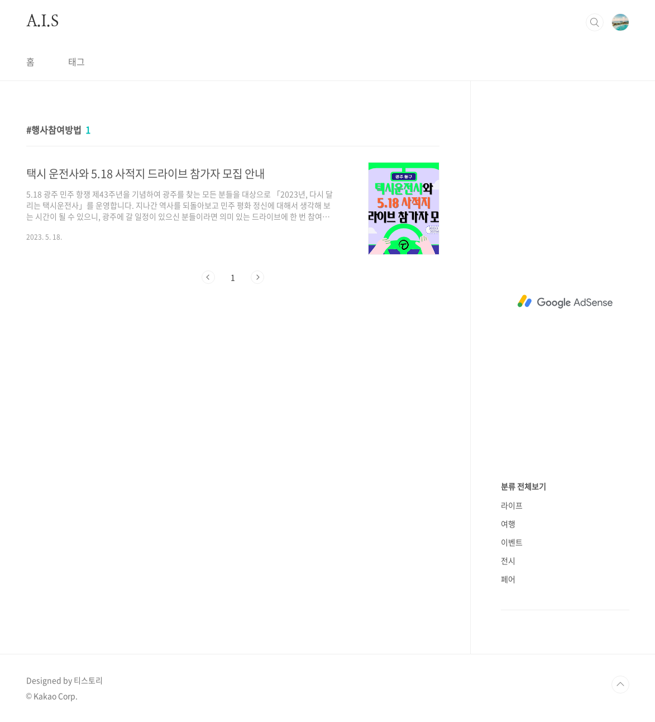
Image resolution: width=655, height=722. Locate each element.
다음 (257, 277)
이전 (208, 277)
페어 (508, 579)
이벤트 (512, 542)
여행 (508, 523)
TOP (620, 685)
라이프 (512, 505)
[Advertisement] (565, 301)
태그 (76, 61)
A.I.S (42, 22)
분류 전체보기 (523, 486)
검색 (594, 22)
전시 (508, 560)
